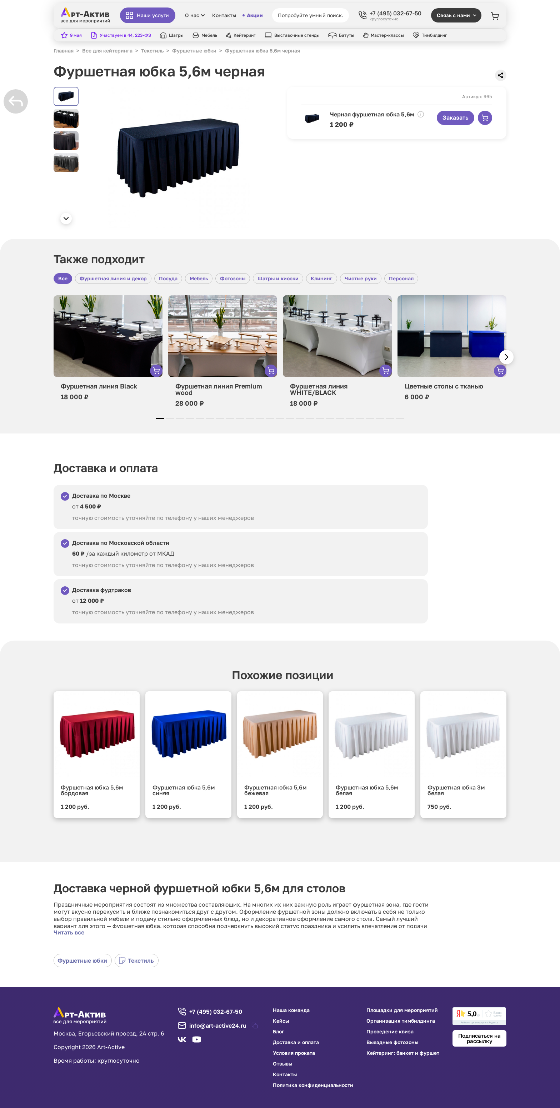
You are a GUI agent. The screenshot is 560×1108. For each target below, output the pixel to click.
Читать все (69, 932)
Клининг (321, 278)
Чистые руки (361, 278)
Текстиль (136, 960)
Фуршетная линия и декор (113, 278)
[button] (66, 218)
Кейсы (281, 1021)
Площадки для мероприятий (402, 1010)
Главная (64, 50)
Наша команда (291, 1010)
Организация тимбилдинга (400, 1021)
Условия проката (294, 1053)
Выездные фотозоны (392, 1042)
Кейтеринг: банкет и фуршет (402, 1053)
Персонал (401, 278)
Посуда (168, 278)
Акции (252, 15)
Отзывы (282, 1064)
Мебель (199, 278)
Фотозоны (232, 278)
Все (63, 278)
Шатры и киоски (278, 278)
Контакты (224, 15)
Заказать (455, 117)
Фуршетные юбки (82, 960)
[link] (479, 1016)
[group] (178, 157)
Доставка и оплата (296, 1042)
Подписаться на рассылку (479, 1038)
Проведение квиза (390, 1031)
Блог (278, 1031)
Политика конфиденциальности (313, 1085)
